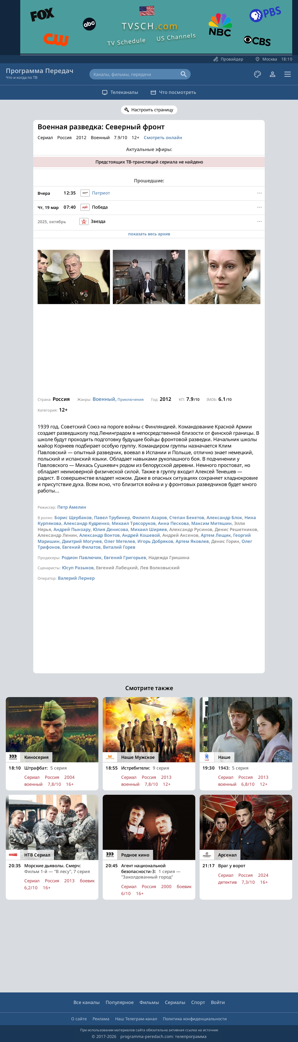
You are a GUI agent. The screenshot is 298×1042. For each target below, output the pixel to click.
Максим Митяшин (211, 523)
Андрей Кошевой (141, 535)
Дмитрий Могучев (82, 541)
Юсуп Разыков (78, 567)
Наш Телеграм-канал (136, 1018)
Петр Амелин (71, 507)
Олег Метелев (119, 541)
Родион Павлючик (82, 557)
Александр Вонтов (99, 535)
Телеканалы (117, 92)
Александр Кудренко (86, 523)
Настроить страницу (152, 109)
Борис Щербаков (73, 517)
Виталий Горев (119, 547)
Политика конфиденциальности (195, 1018)
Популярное (120, 1002)
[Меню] (259, 193)
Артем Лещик (216, 535)
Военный (104, 399)
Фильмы (149, 1002)
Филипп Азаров (149, 517)
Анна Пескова (173, 523)
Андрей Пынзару (72, 529)
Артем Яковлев (192, 541)
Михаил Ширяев (148, 529)
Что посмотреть (176, 92)
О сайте (79, 1018)
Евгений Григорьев (125, 557)
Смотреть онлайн (163, 137)
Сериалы (175, 1002)
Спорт (198, 1002)
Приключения (130, 399)
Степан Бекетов (186, 517)
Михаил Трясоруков (134, 523)
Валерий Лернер (76, 578)
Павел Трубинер (112, 517)
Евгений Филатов (81, 547)
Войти (218, 1002)
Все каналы (86, 1002)
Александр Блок (224, 517)
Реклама (101, 1018)
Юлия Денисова (110, 529)
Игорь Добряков (155, 541)
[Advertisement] (149, 350)
